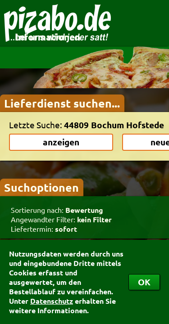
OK (144, 282)
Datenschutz (51, 301)
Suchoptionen (41, 187)
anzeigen (61, 142)
